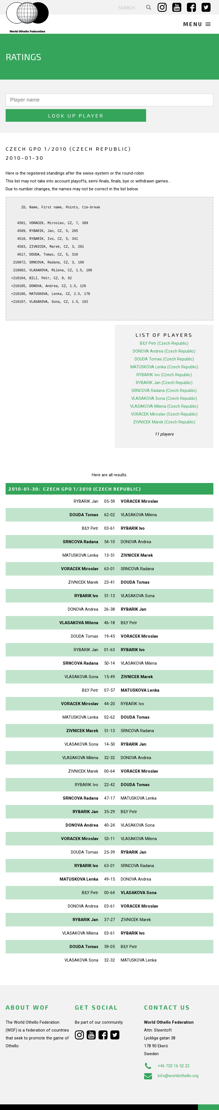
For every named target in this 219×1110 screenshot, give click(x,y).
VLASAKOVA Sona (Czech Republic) (164, 382)
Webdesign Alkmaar (40, 1100)
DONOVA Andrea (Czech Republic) (164, 335)
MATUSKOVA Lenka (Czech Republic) (164, 351)
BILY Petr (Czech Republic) (164, 327)
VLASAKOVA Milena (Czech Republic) (164, 390)
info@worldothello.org (171, 1060)
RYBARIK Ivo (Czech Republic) (164, 359)
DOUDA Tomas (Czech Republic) (164, 343)
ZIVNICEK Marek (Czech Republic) (164, 406)
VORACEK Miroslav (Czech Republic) (164, 398)
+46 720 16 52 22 (166, 1050)
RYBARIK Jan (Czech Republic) (164, 367)
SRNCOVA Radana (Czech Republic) (164, 375)
